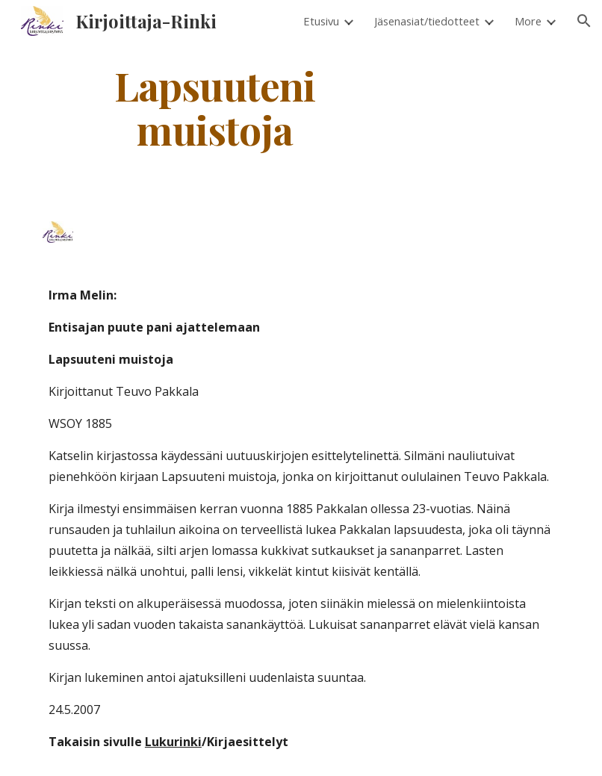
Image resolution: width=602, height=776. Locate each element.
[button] (584, 21)
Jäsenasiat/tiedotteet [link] (427, 20)
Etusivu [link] (321, 20)
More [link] (528, 20)
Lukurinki (173, 741)
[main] (215, 107)
